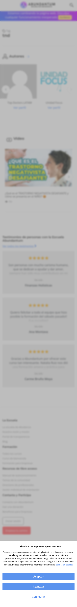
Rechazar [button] (38, 586)
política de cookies (64, 564)
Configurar (38, 596)
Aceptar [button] (38, 576)
